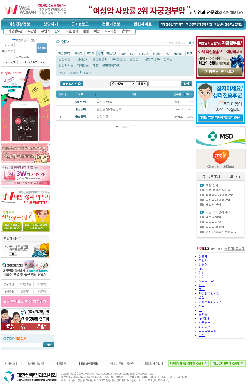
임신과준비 (66, 59)
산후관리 (169, 59)
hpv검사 (204, 318)
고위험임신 (118, 59)
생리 (202, 289)
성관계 (203, 256)
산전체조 (103, 116)
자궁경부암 (206, 281)
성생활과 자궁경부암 (219, 195)
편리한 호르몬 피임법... (221, 231)
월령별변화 (100, 59)
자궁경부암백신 (209, 293)
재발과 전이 (213, 204)
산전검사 (83, 59)
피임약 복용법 (215, 227)
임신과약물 (66, 65)
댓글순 (87, 72)
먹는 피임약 (213, 217)
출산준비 (135, 59)
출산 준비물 (105, 101)
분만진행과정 (111, 65)
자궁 (202, 285)
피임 (202, 276)
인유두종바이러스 (210, 301)
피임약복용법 (207, 331)
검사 (202, 335)
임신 (202, 272)
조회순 (74, 72)
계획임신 (83, 65)
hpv (201, 268)
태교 (96, 65)
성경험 (203, 264)
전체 (62, 72)
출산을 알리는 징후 (109, 109)
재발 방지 (212, 185)
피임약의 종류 (215, 222)
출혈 (202, 297)
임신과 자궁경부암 (218, 200)
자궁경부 (205, 322)
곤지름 (203, 314)
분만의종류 (152, 59)
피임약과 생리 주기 (218, 212)
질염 (202, 306)
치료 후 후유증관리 (218, 190)
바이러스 (205, 327)
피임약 (203, 260)
